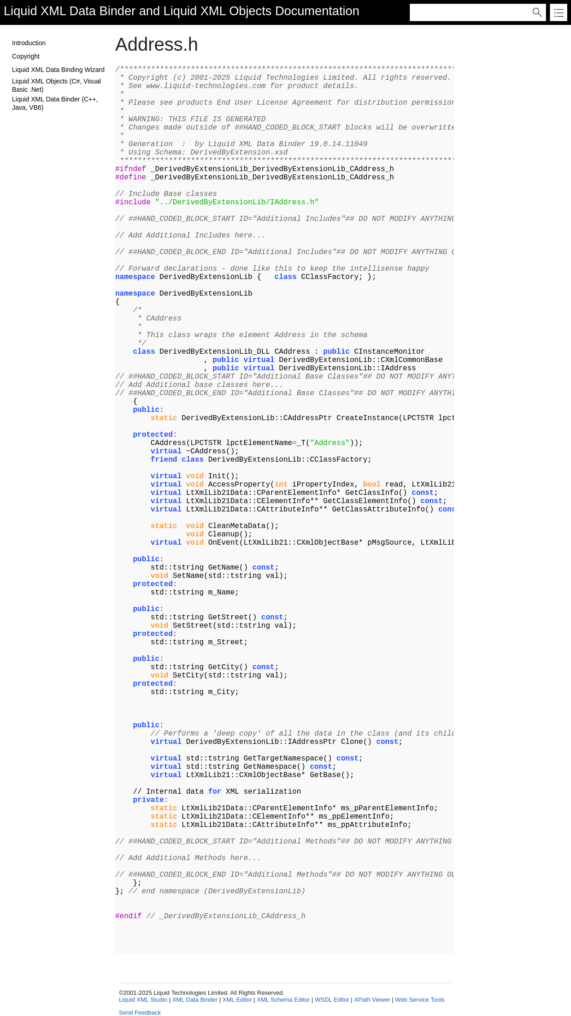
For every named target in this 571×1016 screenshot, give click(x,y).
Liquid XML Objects (218, 11)
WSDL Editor (332, 999)
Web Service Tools (419, 999)
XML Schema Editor (283, 999)
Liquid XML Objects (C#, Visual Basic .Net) (56, 85)
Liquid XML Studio (143, 999)
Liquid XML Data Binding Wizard (58, 69)
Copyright (26, 56)
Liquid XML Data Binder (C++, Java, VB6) (55, 103)
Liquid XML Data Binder (69, 11)
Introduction (29, 43)
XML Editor (237, 999)
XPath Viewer (372, 999)
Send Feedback (140, 1012)
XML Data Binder (195, 999)
